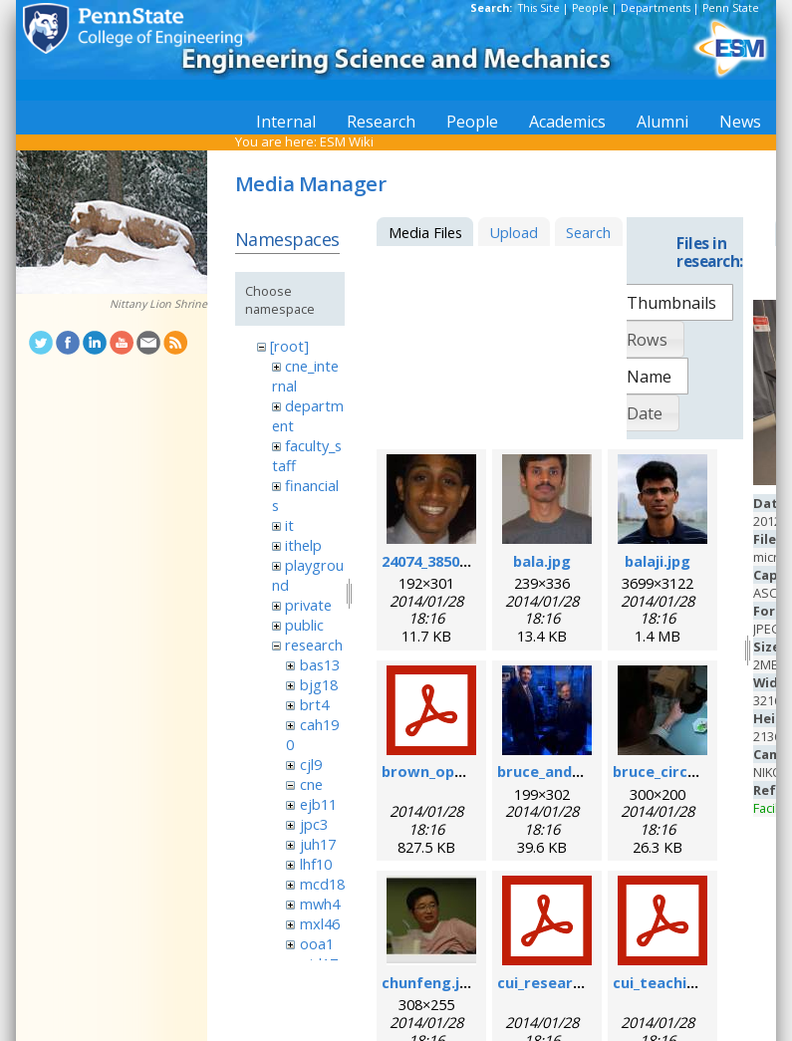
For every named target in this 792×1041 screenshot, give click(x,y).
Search (588, 232)
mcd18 (322, 884)
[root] (289, 346)
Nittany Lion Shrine (158, 304)
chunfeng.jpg (430, 982)
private (308, 605)
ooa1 (317, 943)
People (590, 8)
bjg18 (319, 684)
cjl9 (311, 764)
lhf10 (316, 864)
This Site (539, 8)
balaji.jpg (657, 561)
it (289, 525)
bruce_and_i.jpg (553, 771)
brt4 (314, 704)
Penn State (730, 8)
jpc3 (314, 824)
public (304, 625)
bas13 (320, 664)
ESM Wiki (347, 141)
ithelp (303, 545)
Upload (513, 232)
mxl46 (320, 923)
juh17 (318, 844)
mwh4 (320, 903)
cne (311, 784)
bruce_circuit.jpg (674, 771)
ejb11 (318, 804)
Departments (655, 8)
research (314, 644)
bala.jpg (542, 561)
